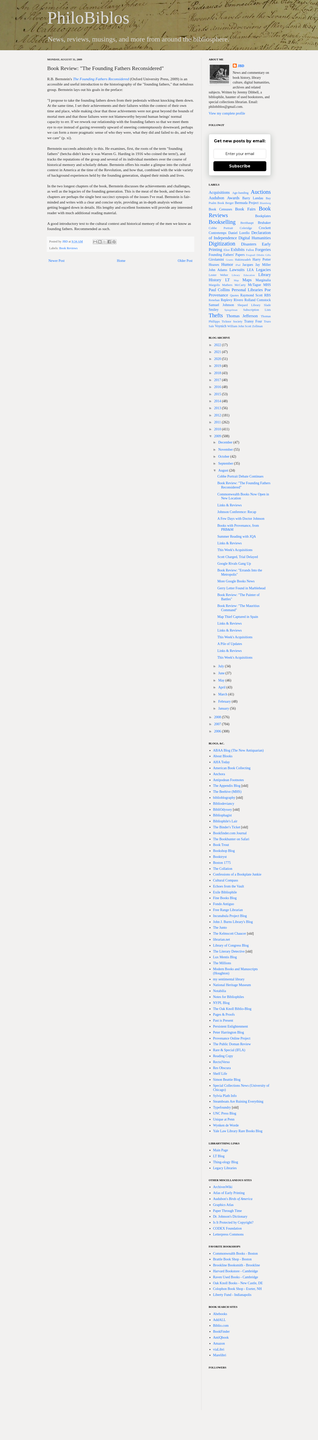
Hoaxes (214, 265)
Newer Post (56, 261)
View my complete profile (227, 113)
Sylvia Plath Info (225, 1096)
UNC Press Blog (224, 1113)
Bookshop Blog (224, 851)
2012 (218, 415)
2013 (218, 408)
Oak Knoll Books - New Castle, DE (238, 1283)
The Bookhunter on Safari (231, 839)
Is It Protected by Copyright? (233, 1222)
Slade (267, 305)
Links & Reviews (229, 505)
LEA (250, 270)
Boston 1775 (222, 863)
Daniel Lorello (239, 233)
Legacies (263, 269)
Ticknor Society (232, 321)
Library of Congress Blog (231, 945)
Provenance (218, 295)
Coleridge (246, 228)
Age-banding (240, 193)
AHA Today (221, 762)
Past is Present (223, 1020)
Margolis (214, 285)
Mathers (227, 285)
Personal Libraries (247, 289)
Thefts (216, 315)
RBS (267, 295)
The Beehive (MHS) (227, 792)
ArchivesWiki (223, 1187)
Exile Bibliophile (225, 892)
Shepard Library (249, 305)
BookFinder (221, 1331)
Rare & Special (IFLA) (229, 1050)
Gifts (268, 254)
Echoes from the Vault (228, 886)
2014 (218, 401)
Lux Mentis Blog (225, 957)
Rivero (238, 300)
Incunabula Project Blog (230, 916)
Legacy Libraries (225, 1168)
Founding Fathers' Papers (227, 255)
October (224, 456)
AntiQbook (221, 1337)
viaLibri (218, 1349)
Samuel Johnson (221, 305)
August (223, 470)
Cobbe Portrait (221, 228)
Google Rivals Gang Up (234, 563)
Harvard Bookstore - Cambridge (235, 1271)
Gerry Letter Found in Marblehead (241, 588)
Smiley (214, 310)
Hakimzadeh (243, 259)
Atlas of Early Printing (229, 1193)
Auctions (261, 192)
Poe (268, 289)
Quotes (234, 295)
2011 (218, 422)
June (221, 673)
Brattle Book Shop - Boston (232, 1259)
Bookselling (222, 222)
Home (121, 261)
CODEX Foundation (227, 1228)
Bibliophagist (222, 815)
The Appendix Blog (226, 786)
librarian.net (221, 939)
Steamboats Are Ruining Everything (238, 1101)
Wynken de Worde (226, 1125)
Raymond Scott (251, 295)
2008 (218, 717)
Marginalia (263, 280)
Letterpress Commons (228, 1234)
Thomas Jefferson (242, 316)
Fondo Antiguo (223, 904)
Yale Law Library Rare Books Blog (238, 1131)
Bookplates (263, 216)
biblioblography (224, 798)
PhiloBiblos (88, 17)
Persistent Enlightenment (230, 1026)
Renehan (214, 300)
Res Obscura (222, 1068)
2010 (218, 429)
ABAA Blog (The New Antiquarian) (238, 750)
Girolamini (216, 259)
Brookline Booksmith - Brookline (236, 1265)
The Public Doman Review (232, 1044)
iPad (238, 264)
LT (227, 280)
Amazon (219, 1343)
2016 (218, 387)
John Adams (218, 270)
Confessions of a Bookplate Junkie (237, 874)
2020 (218, 359)
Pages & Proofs (224, 1014)
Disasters (248, 244)
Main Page (220, 1150)
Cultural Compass (225, 880)
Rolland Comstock (257, 300)
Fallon (250, 250)
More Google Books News (236, 581)
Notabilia (219, 991)
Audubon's (232, 1199)
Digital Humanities (254, 238)
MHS (267, 285)
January (224, 708)
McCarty (240, 285)
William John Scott (239, 326)
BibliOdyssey (222, 809)
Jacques (247, 265)
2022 (218, 345)
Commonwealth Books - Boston (235, 1253)
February (225, 701)
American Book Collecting (232, 768)
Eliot (227, 250)
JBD (65, 241)
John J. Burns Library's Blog (233, 922)
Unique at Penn (224, 1119)
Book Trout (221, 845)
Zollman (257, 326)
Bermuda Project (247, 203)
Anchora (219, 774)
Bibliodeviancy (224, 803)
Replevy (227, 300)
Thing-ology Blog (225, 1162)
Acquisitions (219, 192)
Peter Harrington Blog (228, 1032)
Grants (229, 259)
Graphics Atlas (223, 1205)
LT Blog (219, 1156)
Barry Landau (252, 198)
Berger (229, 203)
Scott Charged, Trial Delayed (237, 557)
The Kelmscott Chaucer (229, 933)
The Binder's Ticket (226, 827)
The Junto (220, 927)
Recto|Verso (221, 1062)
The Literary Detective (229, 951)
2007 (218, 724)
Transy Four (253, 321)
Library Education (243, 275)
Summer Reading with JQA (236, 536)
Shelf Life (220, 1074)
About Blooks (223, 756)
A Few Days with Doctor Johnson (240, 518)
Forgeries (263, 249)
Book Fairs (245, 209)
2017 (218, 380)
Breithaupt (247, 223)
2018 (218, 373)
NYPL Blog (221, 1003)
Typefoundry (222, 1107)
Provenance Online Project (231, 1038)
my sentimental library (229, 979)
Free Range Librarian (228, 910)
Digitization (222, 243)
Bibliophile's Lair (225, 821)
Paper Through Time (227, 1211)
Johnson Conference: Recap (236, 512)
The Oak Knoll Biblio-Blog (232, 1009)
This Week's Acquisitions (234, 550)
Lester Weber (218, 275)
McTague (254, 285)
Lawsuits (237, 269)
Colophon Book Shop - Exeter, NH (237, 1289)
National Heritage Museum (232, 985)
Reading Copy (223, 1056)
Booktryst (220, 857)
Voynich (220, 326)
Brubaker (264, 223)
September (226, 463)
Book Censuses (220, 209)
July (221, 666)
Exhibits (238, 249)
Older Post (185, 261)
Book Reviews (68, 248)
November (226, 449)
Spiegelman (231, 309)
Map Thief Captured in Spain (237, 617)
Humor (227, 264)
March (223, 694)
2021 (218, 352)
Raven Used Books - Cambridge (235, 1277)
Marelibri (219, 1355)
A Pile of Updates (229, 644)
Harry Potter (261, 259)
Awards (233, 198)
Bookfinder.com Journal (230, 833)
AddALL (219, 1320)
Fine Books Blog (225, 898)
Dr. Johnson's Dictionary (230, 1216)
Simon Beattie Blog (226, 1079)
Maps (247, 280)
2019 (218, 366)
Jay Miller (263, 265)
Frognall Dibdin (255, 254)
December (225, 442)
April (222, 687)
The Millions (222, 963)
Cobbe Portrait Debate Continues (240, 476)
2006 (218, 731)
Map (236, 280)
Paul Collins (219, 289)
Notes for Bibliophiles (228, 997)
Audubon (216, 198)
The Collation (222, 869)
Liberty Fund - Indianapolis (232, 1295)
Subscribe (239, 166)
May (221, 680)
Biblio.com (221, 1325)
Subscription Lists (257, 310)
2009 (218, 436)
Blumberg (265, 202)
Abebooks (220, 1314)
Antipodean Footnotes (228, 780)
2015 (218, 394)
